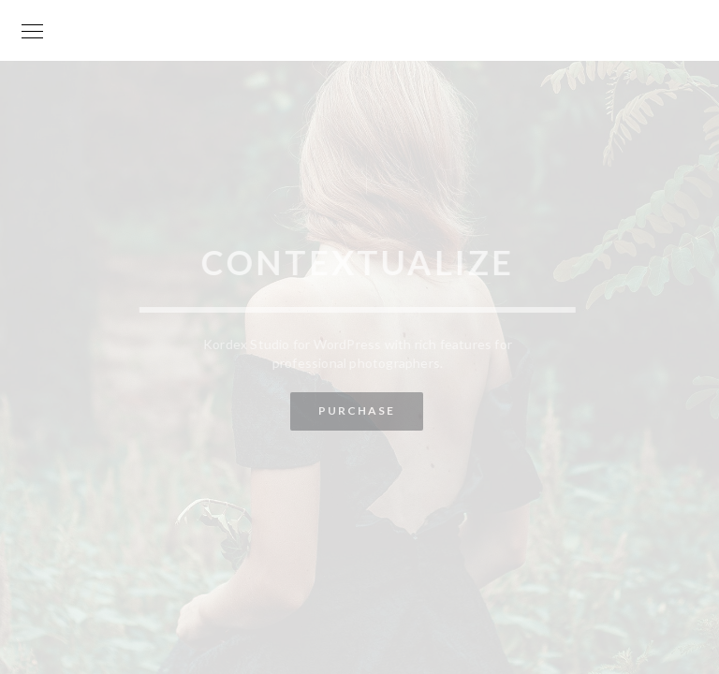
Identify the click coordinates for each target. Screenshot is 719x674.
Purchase (355, 410)
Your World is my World (359, 12)
